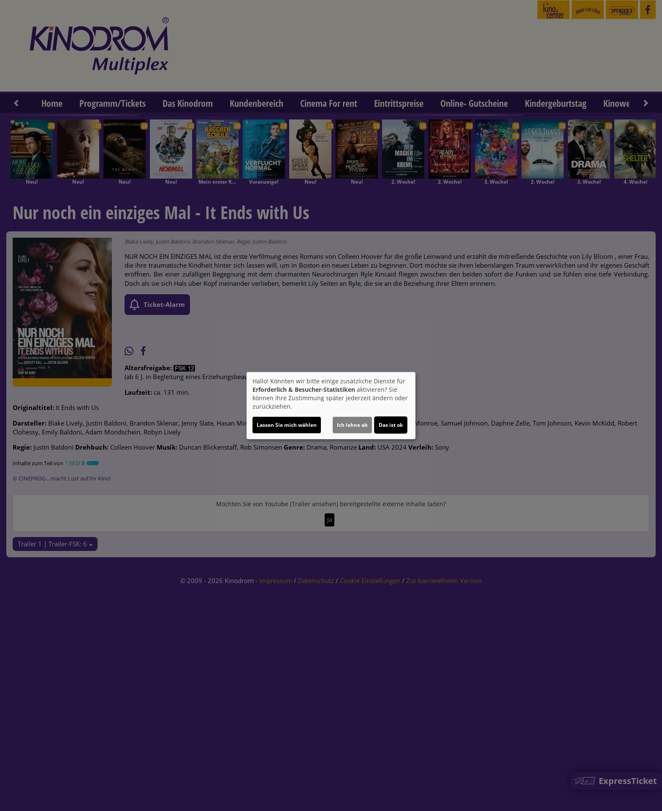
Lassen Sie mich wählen (287, 425)
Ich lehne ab (352, 425)
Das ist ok (391, 425)
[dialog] (331, 405)
